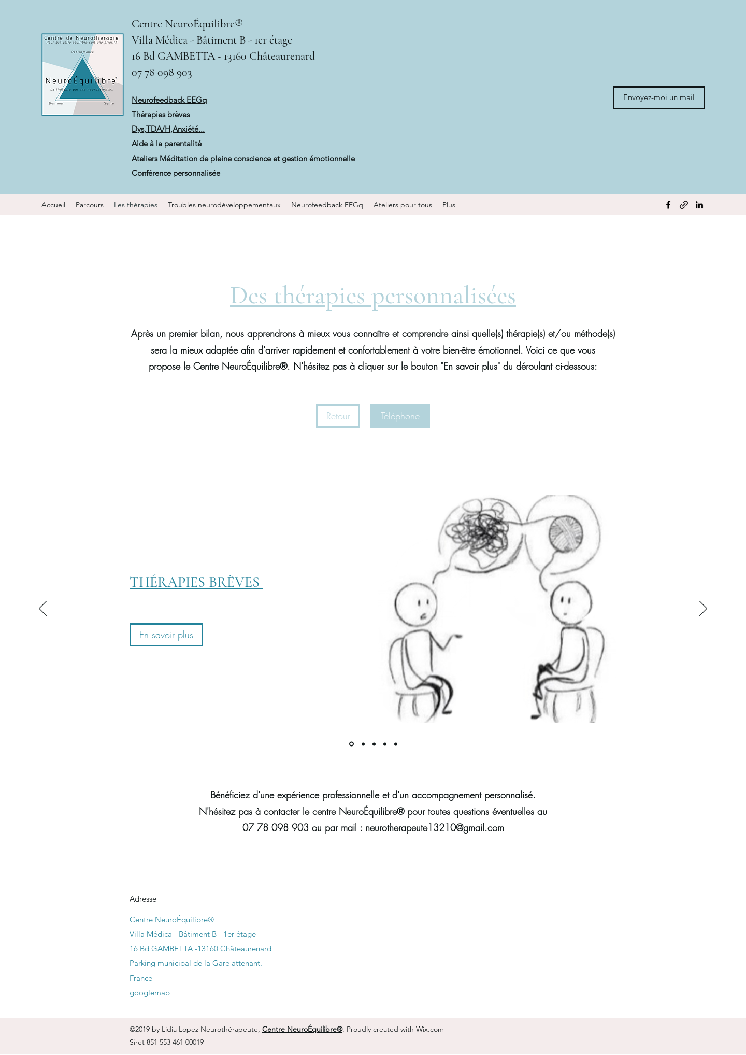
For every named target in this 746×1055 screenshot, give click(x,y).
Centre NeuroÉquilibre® (187, 24)
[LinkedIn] (699, 205)
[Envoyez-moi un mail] (659, 97)
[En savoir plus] (166, 634)
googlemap (150, 992)
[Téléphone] (400, 416)
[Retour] (338, 416)
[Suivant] (703, 609)
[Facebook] (668, 205)
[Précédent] (43, 609)
